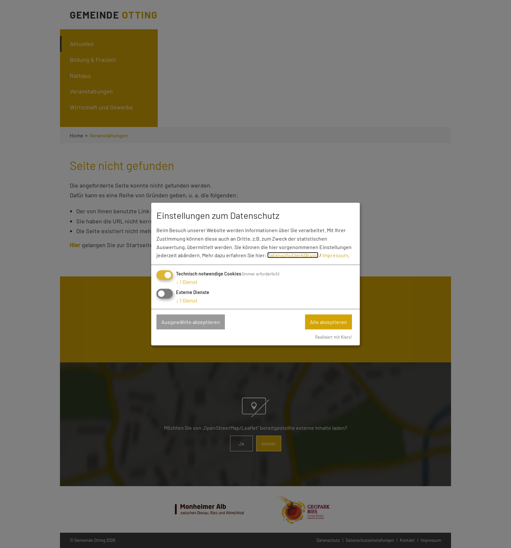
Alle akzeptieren (328, 322)
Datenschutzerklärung (292, 255)
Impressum (335, 255)
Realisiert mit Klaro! (333, 336)
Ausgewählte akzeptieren (190, 322)
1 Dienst (186, 282)
